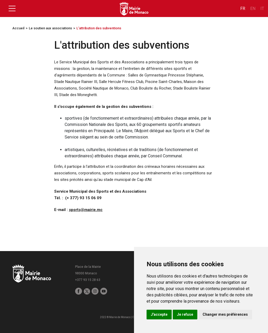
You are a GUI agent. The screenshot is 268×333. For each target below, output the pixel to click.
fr (242, 8)
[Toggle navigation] (12, 8)
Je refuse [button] (185, 314)
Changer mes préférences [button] (225, 314)
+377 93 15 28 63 (87, 280)
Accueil (18, 28)
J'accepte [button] (159, 314)
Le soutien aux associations (50, 28)
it (262, 8)
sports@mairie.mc (86, 209)
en (252, 8)
